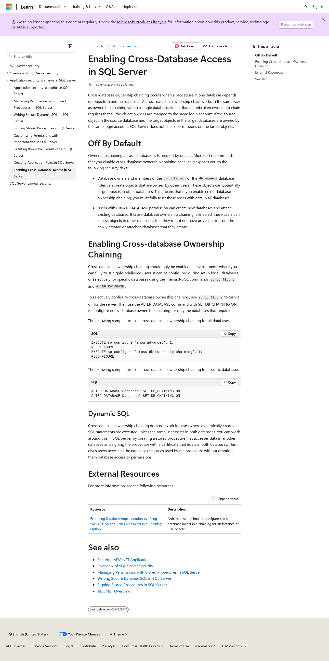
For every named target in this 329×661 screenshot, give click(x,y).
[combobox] (41, 56)
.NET (103, 46)
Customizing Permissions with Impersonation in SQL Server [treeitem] (36, 138)
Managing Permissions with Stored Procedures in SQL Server (149, 572)
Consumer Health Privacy (141, 646)
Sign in (318, 6)
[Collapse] (70, 46)
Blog (67, 646)
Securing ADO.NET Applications (124, 559)
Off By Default (266, 55)
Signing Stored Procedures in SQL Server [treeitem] (45, 128)
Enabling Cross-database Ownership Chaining (282, 63)
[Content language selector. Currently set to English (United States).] (28, 634)
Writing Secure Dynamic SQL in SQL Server (134, 578)
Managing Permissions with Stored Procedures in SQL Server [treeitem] (40, 104)
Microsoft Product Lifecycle (142, 21)
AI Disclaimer (16, 646)
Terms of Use (179, 646)
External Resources (269, 72)
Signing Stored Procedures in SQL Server (132, 584)
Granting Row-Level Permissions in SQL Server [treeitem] (43, 152)
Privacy (107, 646)
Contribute (88, 646)
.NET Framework (124, 46)
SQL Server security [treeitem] (24, 65)
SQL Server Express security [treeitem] (31, 183)
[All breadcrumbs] (92, 46)
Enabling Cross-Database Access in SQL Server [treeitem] (44, 172)
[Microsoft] (9, 6)
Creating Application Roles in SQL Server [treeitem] (44, 162)
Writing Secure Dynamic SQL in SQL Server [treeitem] (41, 117)
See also (261, 79)
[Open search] (306, 6)
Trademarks (203, 646)
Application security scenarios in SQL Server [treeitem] (41, 90)
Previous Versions (44, 646)
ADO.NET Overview (113, 591)
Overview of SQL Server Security (125, 565)
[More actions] (236, 46)
